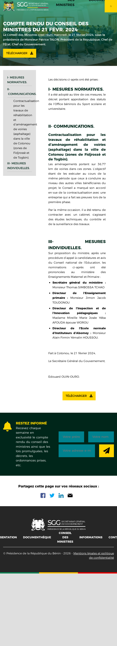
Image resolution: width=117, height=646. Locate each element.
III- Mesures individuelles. (18, 165)
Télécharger (19, 53)
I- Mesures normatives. (17, 80)
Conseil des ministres (65, 537)
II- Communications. (19, 91)
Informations (90, 537)
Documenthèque (37, 537)
